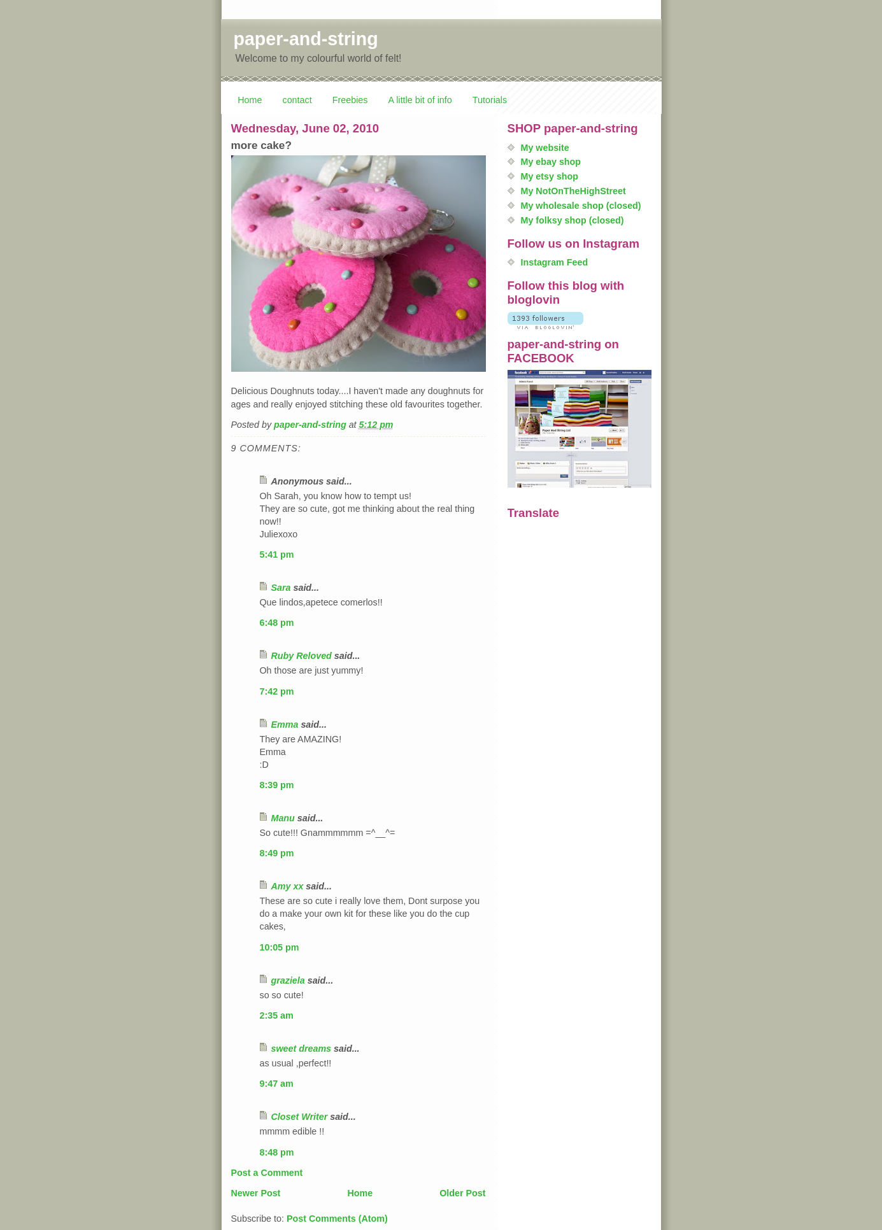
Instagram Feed (554, 262)
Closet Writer (299, 1117)
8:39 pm (277, 785)
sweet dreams (301, 1048)
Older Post (462, 1193)
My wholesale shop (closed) (581, 206)
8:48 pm (277, 1152)
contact (297, 100)
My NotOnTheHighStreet (573, 191)
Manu (283, 818)
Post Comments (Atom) (337, 1218)
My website (545, 148)
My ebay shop (551, 162)
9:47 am (277, 1083)
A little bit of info (420, 100)
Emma (285, 724)
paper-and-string (306, 39)
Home (250, 100)
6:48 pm (277, 623)
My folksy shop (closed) (572, 220)
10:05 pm (279, 947)
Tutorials (490, 100)
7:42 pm (277, 691)
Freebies (350, 100)
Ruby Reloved (301, 656)
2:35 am (277, 1015)
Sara (281, 588)
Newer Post (256, 1193)
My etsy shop (550, 176)
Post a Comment (267, 1173)
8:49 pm (277, 853)
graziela (288, 980)
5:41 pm (277, 554)
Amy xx (287, 886)
